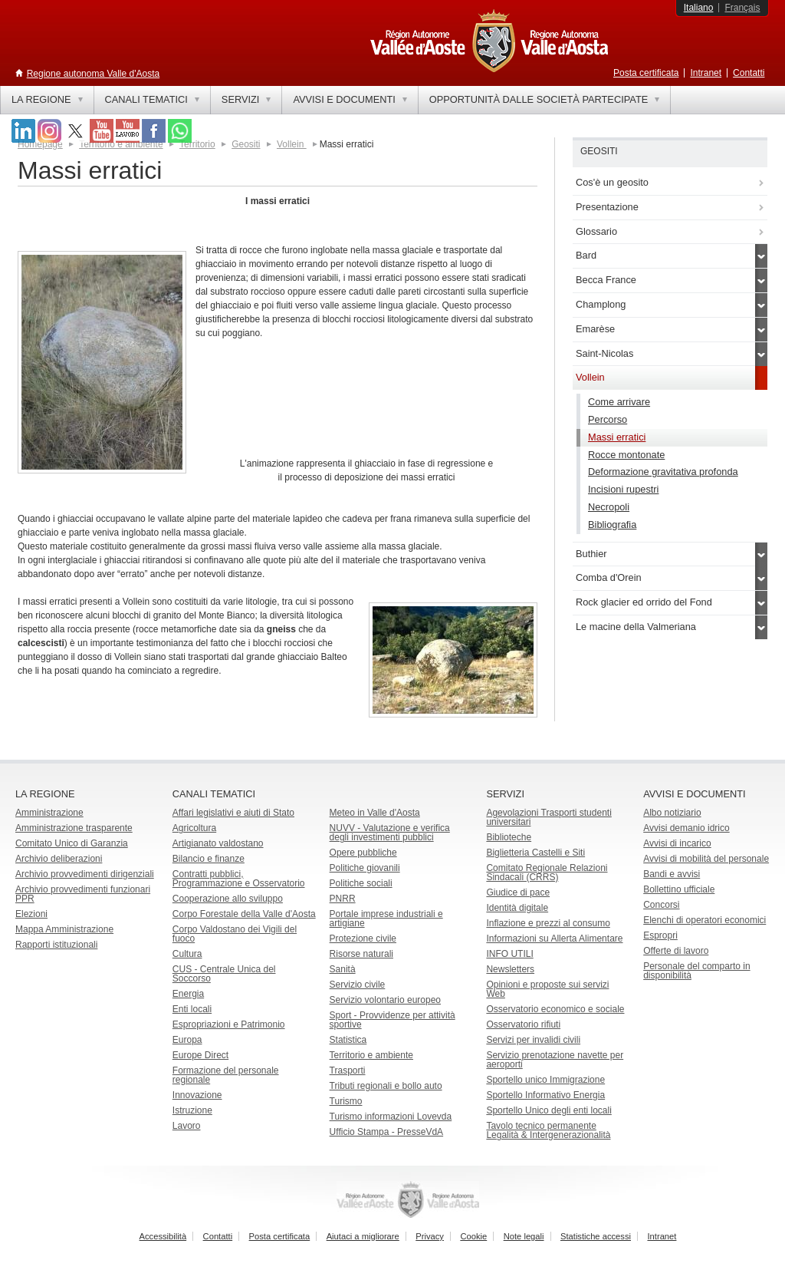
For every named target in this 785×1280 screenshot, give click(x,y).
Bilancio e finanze (208, 858)
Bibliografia (612, 524)
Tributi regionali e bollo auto (386, 1085)
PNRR (343, 898)
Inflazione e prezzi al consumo (547, 923)
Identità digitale (517, 907)
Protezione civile (363, 938)
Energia (188, 993)
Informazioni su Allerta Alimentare (554, 938)
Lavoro (186, 1125)
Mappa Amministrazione (64, 929)
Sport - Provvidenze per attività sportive (392, 1020)
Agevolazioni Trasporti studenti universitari (548, 817)
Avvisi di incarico (677, 843)
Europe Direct (200, 1055)
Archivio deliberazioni (58, 858)
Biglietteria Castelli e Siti (535, 852)
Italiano (699, 7)
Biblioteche (508, 837)
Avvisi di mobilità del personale (706, 858)
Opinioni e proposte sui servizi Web (547, 989)
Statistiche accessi (595, 1236)
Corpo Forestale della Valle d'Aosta (244, 914)
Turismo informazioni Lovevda (391, 1116)
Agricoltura (194, 828)
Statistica (348, 1039)
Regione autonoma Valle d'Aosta (93, 73)
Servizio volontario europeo (385, 1000)
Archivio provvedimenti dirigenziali (84, 874)
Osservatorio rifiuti (523, 1024)
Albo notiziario (672, 812)
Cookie (473, 1236)
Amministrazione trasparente (74, 828)
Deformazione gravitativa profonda (663, 471)
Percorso (607, 419)
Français (742, 7)
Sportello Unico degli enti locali (548, 1110)
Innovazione (197, 1095)
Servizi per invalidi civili (533, 1039)
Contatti (748, 73)
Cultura (187, 953)
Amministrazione (49, 812)
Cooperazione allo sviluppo (227, 898)
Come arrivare (619, 401)
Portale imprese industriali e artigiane (386, 919)
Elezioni (31, 914)
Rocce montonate (626, 454)
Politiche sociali (361, 883)
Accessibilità (163, 1236)
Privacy (429, 1236)
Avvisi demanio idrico (686, 828)
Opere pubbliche (363, 852)
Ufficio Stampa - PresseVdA (387, 1132)
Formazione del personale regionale (225, 1075)
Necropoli (608, 507)
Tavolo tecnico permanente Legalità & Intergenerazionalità (548, 1130)
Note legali (524, 1236)
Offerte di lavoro (675, 950)
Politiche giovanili (365, 868)
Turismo (346, 1101)
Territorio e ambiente (371, 1055)
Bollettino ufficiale (678, 889)
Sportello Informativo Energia (545, 1095)
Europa (187, 1039)
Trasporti (348, 1070)
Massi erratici (616, 437)
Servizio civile (358, 984)
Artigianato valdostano (218, 843)
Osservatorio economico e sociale (555, 1009)
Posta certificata (645, 73)
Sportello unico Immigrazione (545, 1079)
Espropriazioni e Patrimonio (228, 1024)
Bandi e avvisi (671, 874)
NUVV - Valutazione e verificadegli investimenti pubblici (390, 833)
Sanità (343, 969)
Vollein (292, 144)
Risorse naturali (361, 953)
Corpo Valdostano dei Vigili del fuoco (234, 934)
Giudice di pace (518, 892)
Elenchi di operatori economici (704, 920)
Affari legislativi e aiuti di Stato (233, 812)
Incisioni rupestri (623, 489)
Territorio (197, 144)
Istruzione (192, 1110)
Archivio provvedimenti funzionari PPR (82, 894)
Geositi (246, 144)
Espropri (660, 935)
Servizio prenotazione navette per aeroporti (554, 1060)
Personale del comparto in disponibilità (696, 971)
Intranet (705, 73)
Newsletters (510, 969)
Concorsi (661, 904)
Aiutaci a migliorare (363, 1236)
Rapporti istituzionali (56, 944)
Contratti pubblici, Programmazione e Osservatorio (238, 879)
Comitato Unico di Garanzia (71, 843)
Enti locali (192, 1009)
